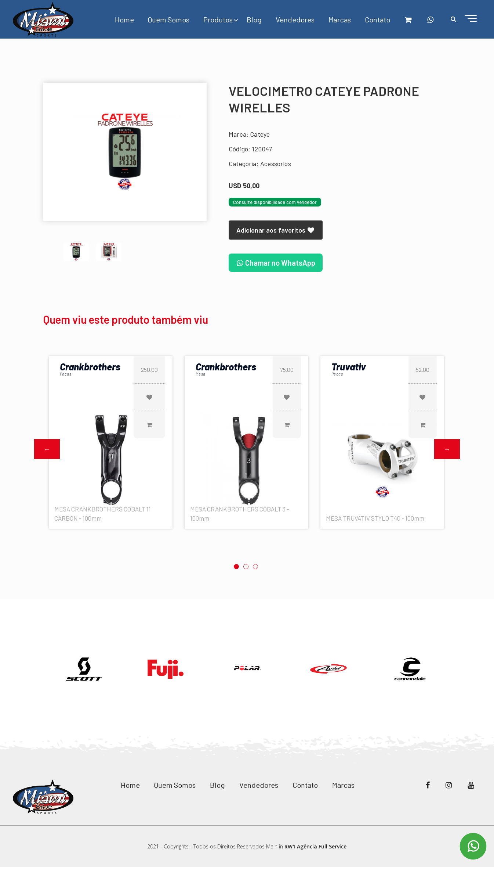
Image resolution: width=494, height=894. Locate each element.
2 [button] (245, 566)
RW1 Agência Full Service (315, 846)
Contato (377, 19)
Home (124, 19)
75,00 (287, 369)
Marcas (339, 19)
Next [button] (447, 449)
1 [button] (236, 566)
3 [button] (255, 566)
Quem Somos (168, 19)
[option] (125, 152)
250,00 (149, 369)
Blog (254, 19)
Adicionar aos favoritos (275, 230)
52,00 (422, 369)
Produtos (218, 19)
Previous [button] (47, 449)
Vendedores (295, 19)
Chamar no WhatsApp (275, 262)
